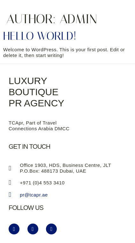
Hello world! (39, 36)
